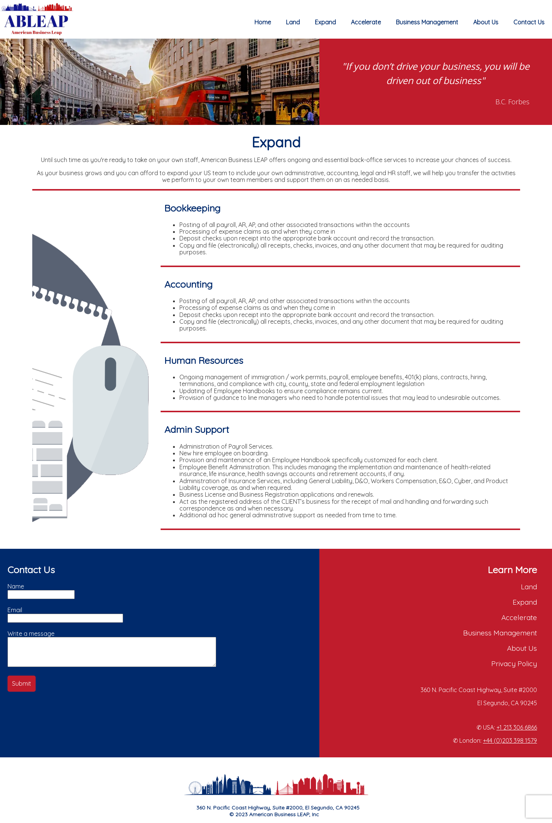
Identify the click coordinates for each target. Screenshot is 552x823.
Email (15, 610)
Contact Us (528, 22)
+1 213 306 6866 (516, 727)
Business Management (427, 22)
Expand (325, 22)
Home (262, 22)
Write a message (31, 633)
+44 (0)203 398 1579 (510, 740)
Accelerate (366, 22)
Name (16, 586)
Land (293, 22)
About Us (485, 22)
